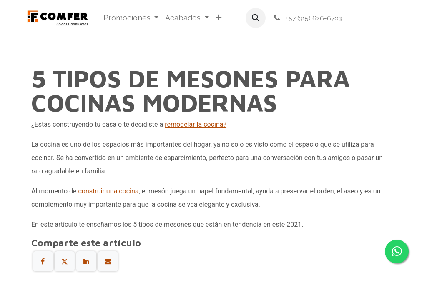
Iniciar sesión (375, 18)
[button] (256, 18)
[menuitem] (131, 18)
